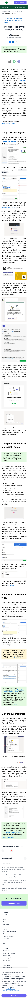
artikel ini (10, 586)
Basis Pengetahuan (6, 11)
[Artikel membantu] (2, 850)
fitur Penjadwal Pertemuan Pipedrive (13, 691)
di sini (16, 704)
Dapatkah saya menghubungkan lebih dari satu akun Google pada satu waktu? (13, 882)
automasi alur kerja (8, 123)
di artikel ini (18, 658)
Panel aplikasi (5, 864)
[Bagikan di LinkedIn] (13, 42)
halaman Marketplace (9, 207)
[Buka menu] (2, 3)
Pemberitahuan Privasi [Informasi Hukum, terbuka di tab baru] (12, 990)
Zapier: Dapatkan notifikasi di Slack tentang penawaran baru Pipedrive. (12, 876)
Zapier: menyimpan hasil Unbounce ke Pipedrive (13, 889)
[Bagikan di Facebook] (10, 42)
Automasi (22, 81)
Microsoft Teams (9, 142)
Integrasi (14, 11)
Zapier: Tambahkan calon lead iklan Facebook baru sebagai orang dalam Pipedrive (13, 869)
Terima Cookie (14, 995)
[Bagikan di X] (16, 42)
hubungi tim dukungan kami (13, 837)
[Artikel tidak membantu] (11, 850)
